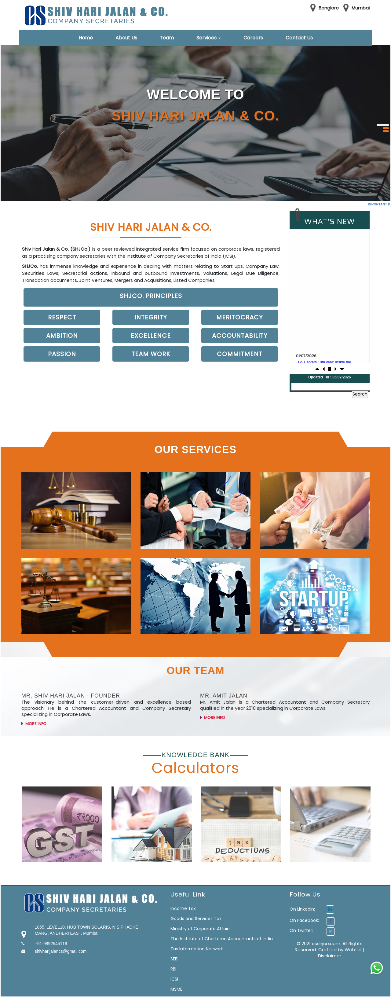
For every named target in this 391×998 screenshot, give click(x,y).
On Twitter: (301, 930)
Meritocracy (239, 317)
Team (167, 37)
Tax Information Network (196, 949)
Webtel (354, 949)
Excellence (151, 335)
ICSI (174, 979)
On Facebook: (304, 920)
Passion (62, 354)
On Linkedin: (312, 909)
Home (86, 37)
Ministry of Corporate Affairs (200, 929)
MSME (176, 989)
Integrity (150, 317)
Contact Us (299, 37)
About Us (126, 37)
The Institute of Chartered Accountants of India (221, 939)
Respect (62, 317)
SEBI (174, 959)
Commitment (239, 354)
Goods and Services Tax (195, 918)
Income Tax (183, 908)
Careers (253, 37)
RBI (173, 969)
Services (208, 37)
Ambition (62, 335)
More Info (33, 735)
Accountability (240, 335)
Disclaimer (329, 955)
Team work (150, 354)
